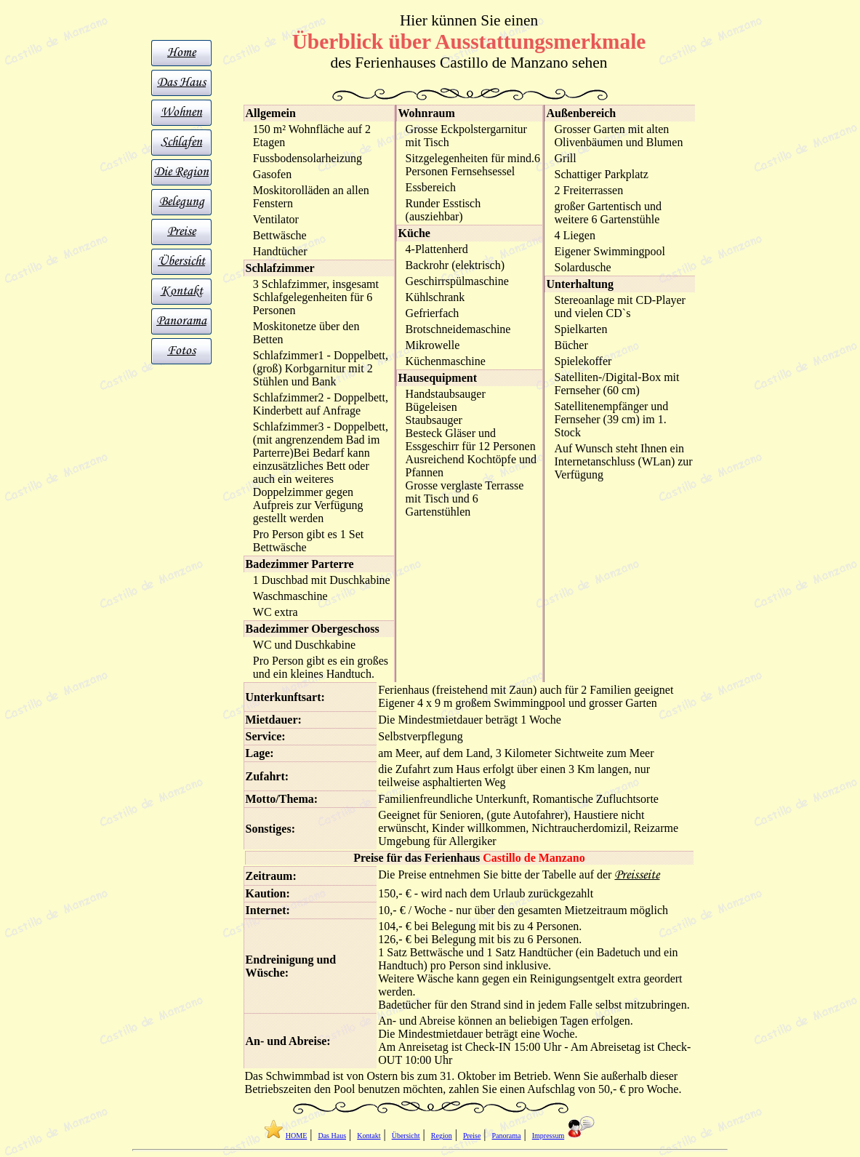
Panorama (181, 321)
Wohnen (181, 112)
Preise (181, 231)
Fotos (181, 351)
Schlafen (181, 142)
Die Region (181, 172)
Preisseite (636, 875)
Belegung (181, 201)
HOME (296, 1136)
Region (441, 1136)
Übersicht (181, 261)
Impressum (548, 1136)
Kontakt (182, 291)
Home (181, 52)
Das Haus (181, 82)
